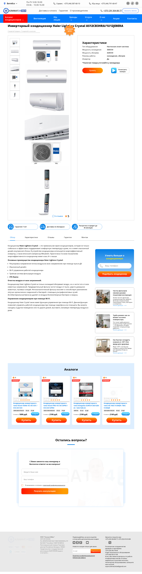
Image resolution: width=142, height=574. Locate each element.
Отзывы (51, 237)
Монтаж (85, 237)
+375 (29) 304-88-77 (113, 10)
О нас (102, 17)
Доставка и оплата (48, 10)
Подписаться (95, 551)
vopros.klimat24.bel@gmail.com (115, 566)
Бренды (73, 17)
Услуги (88, 17)
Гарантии (68, 237)
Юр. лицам (57, 18)
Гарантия (63, 10)
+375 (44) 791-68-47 (109, 3)
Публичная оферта (79, 558)
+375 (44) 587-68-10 (72, 3)
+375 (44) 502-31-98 (111, 554)
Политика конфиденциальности (84, 556)
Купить (92, 70)
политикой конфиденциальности (54, 485)
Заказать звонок (130, 11)
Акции (116, 18)
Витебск (12, 3)
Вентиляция (40, 18)
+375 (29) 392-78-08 (111, 550)
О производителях (79, 10)
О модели (35, 414)
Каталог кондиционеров (13, 18)
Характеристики (31, 237)
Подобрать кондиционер (114, 274)
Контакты (132, 18)
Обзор (12, 237)
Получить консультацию (45, 491)
